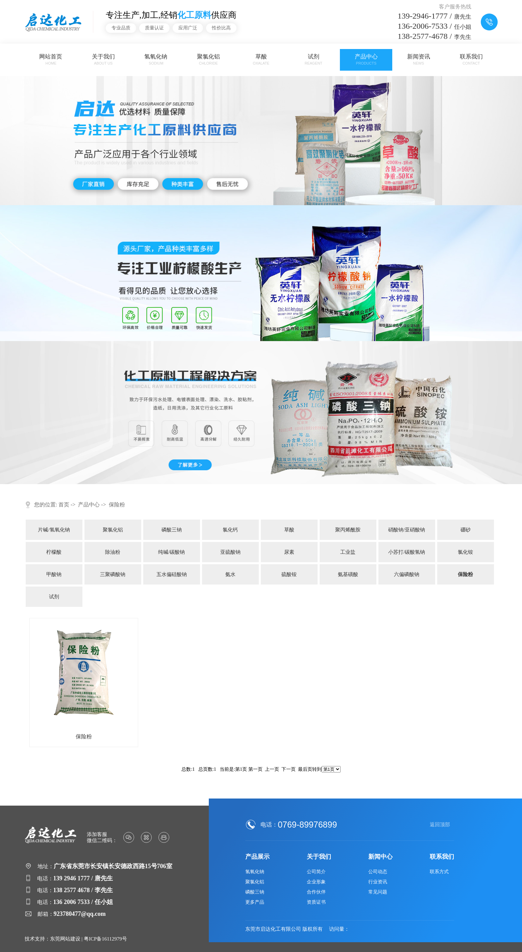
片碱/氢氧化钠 (54, 529)
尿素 (289, 552)
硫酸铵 (289, 574)
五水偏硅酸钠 (171, 574)
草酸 (261, 60)
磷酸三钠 (171, 529)
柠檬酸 (53, 552)
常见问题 (377, 892)
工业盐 (347, 552)
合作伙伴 (316, 892)
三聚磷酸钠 (112, 574)
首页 (63, 504)
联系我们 (471, 60)
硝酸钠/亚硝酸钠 (406, 529)
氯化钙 (230, 529)
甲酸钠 (53, 574)
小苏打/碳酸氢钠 (406, 552)
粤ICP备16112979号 (105, 939)
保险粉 (117, 504)
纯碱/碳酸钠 (171, 552)
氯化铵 (465, 552)
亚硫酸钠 (230, 552)
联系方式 (439, 871)
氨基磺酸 (348, 574)
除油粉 (112, 552)
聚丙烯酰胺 (348, 529)
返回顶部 (440, 824)
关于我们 (103, 60)
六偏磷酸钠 (406, 574)
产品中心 (366, 60)
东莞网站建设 (65, 939)
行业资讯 (377, 881)
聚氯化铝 (208, 60)
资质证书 (316, 902)
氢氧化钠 (155, 60)
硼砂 (466, 529)
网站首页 (50, 60)
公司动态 (377, 871)
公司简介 (316, 871)
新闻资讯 (418, 60)
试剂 (313, 60)
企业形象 (316, 881)
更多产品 (254, 902)
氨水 (230, 574)
